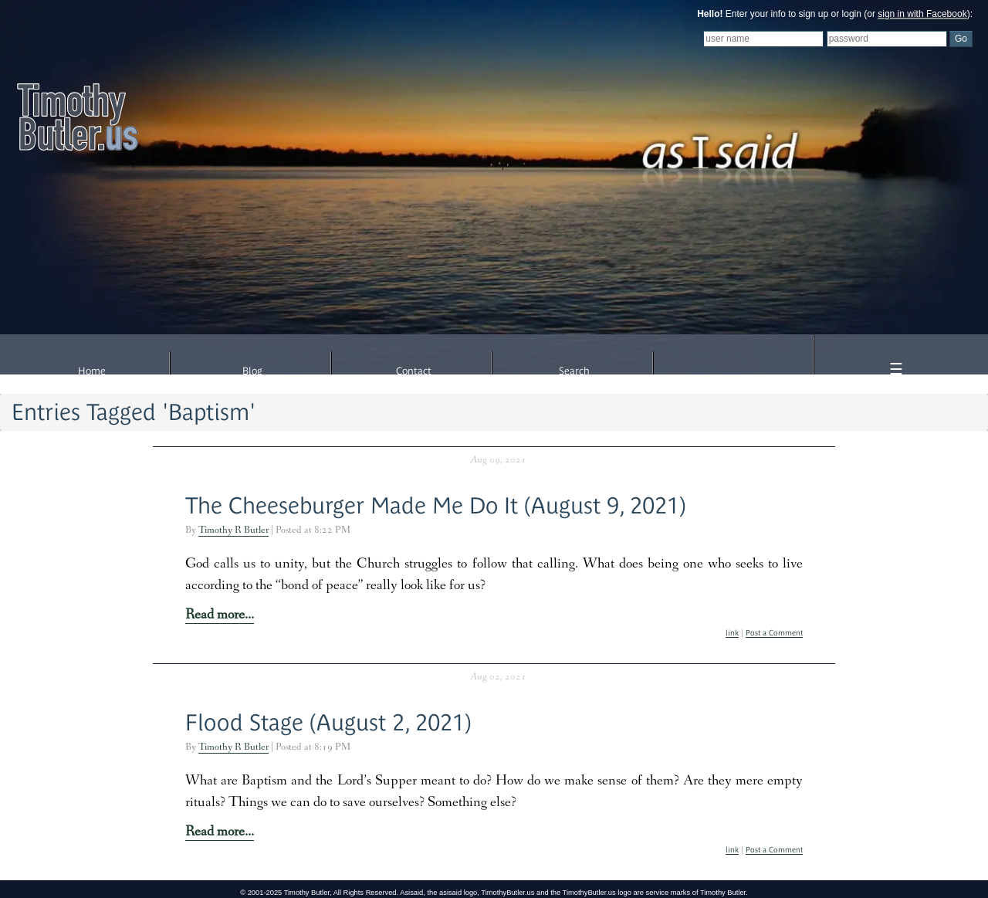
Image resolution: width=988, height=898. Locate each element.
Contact (413, 371)
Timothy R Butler (233, 531)
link (732, 633)
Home (92, 371)
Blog (252, 371)
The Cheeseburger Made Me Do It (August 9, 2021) (435, 505)
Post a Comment (774, 633)
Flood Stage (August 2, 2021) (328, 722)
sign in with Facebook (922, 13)
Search (574, 371)
